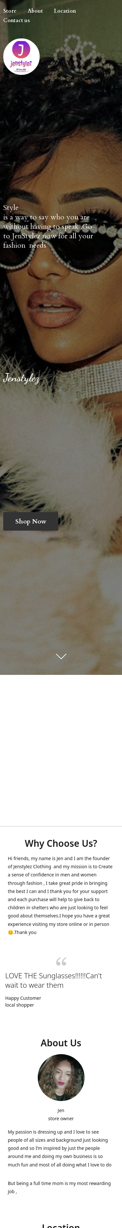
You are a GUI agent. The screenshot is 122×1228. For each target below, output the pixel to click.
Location (65, 11)
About (35, 11)
